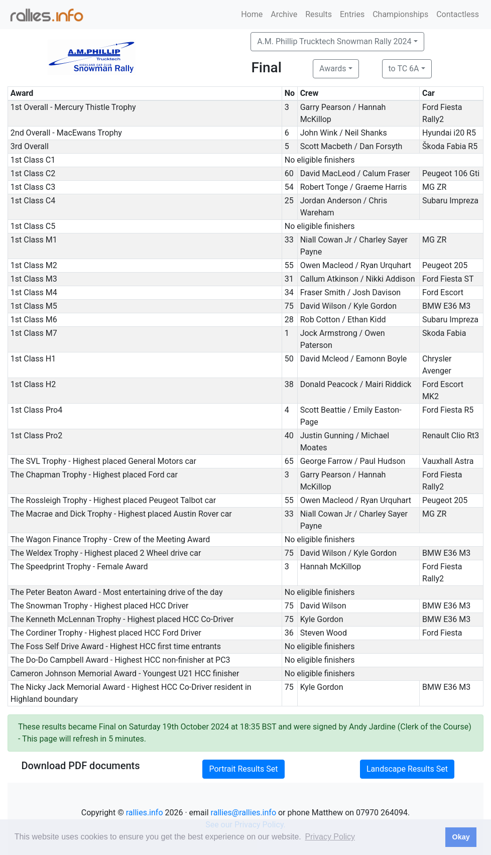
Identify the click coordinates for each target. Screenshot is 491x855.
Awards (332, 68)
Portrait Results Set (243, 769)
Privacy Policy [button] (330, 836)
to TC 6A (404, 68)
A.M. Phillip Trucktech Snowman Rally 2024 (334, 41)
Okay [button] (460, 837)
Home (252, 14)
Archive (284, 14)
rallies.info (144, 812)
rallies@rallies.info (243, 812)
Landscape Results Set (407, 769)
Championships (400, 14)
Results (318, 14)
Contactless (457, 14)
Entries (352, 14)
